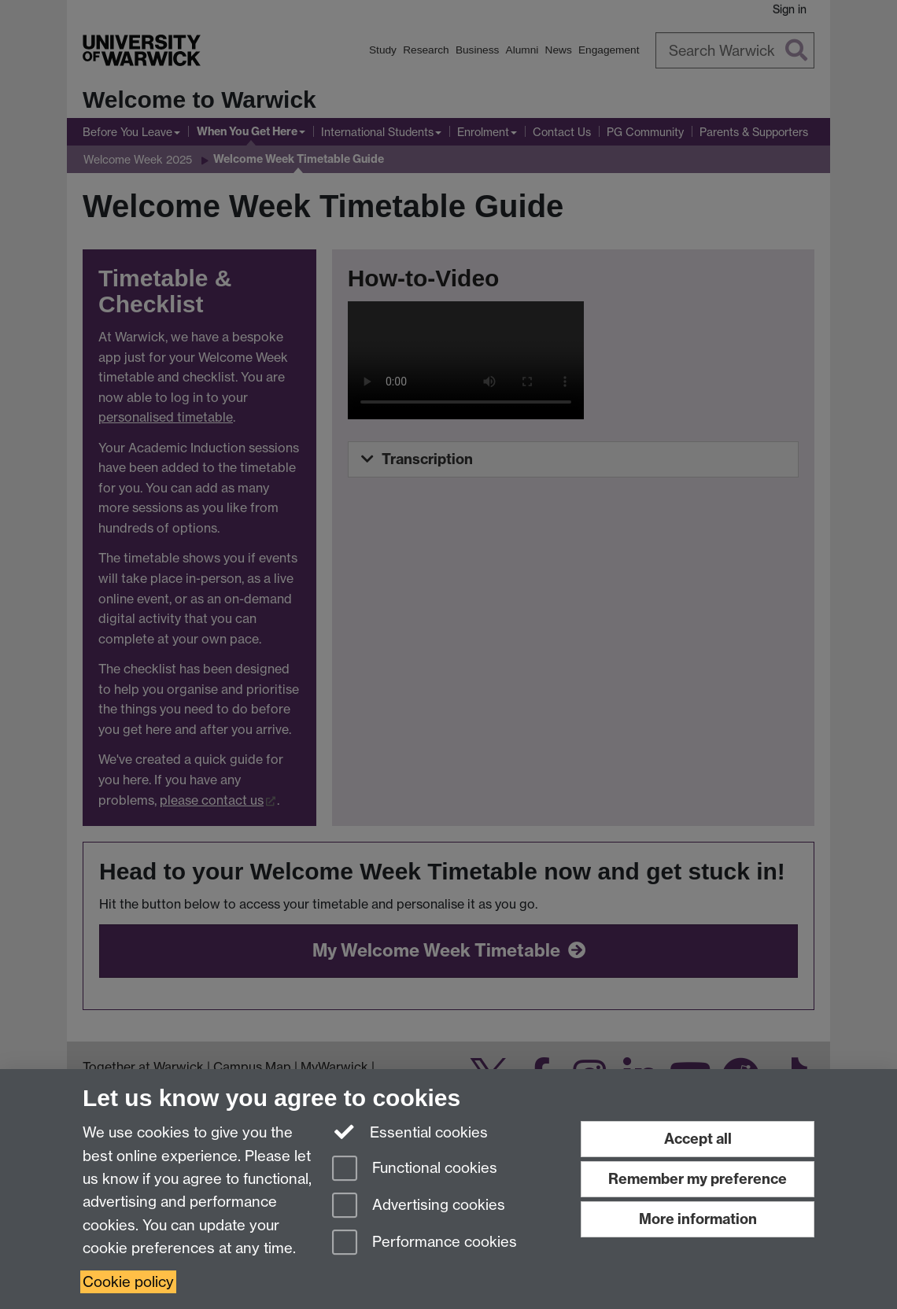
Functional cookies (414, 1169)
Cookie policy (128, 1282)
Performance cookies (424, 1243)
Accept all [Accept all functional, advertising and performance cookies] (698, 1139)
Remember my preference (697, 1179)
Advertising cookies (418, 1206)
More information (698, 1219)
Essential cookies (410, 1131)
